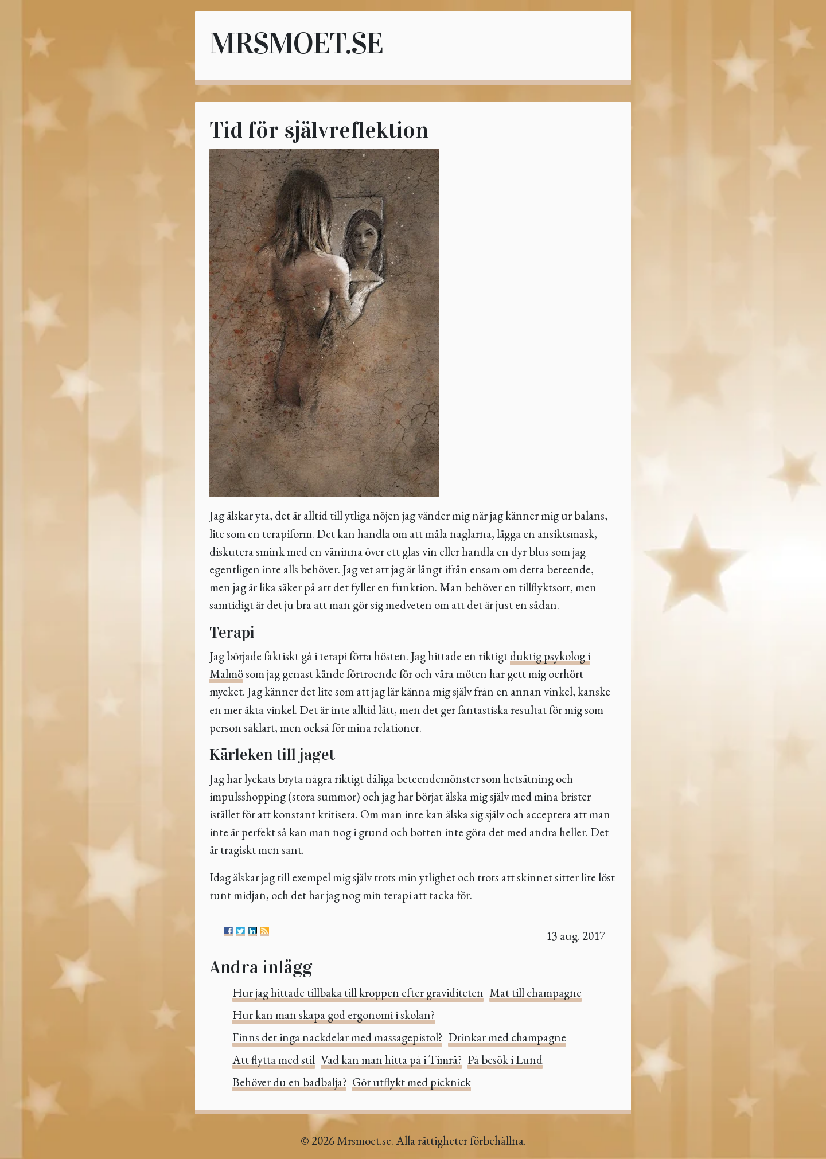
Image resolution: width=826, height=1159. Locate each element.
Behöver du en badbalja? (289, 1082)
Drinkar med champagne (507, 1037)
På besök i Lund (505, 1059)
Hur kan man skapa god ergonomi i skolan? (333, 1015)
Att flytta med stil (273, 1059)
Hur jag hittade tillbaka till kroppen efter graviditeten (358, 992)
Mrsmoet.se (296, 43)
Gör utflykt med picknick (411, 1082)
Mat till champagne (535, 992)
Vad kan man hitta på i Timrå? (391, 1059)
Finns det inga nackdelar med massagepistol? (337, 1037)
